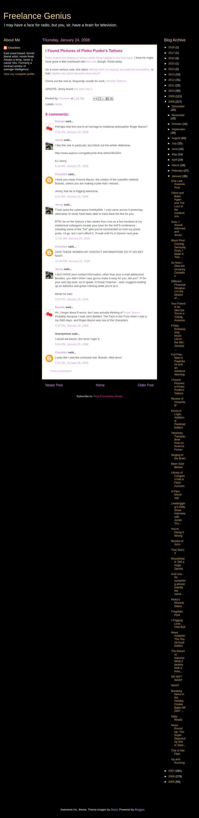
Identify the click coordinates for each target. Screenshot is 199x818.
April (175, 159)
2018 (171, 47)
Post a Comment (61, 371)
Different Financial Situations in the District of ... (178, 290)
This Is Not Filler (177, 752)
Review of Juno (177, 542)
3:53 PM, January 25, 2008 (71, 299)
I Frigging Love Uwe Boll (178, 623)
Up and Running (177, 761)
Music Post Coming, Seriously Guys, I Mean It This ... (178, 249)
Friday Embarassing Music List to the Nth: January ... (178, 337)
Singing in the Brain (178, 456)
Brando (60, 121)
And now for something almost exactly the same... (178, 584)
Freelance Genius (37, 16)
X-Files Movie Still (176, 495)
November (178, 115)
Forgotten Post (177, 613)
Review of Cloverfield (178, 402)
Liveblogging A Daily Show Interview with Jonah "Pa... (178, 513)
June (175, 149)
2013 (171, 74)
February (178, 170)
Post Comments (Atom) (108, 396)
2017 (171, 52)
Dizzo (114, 809)
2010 (171, 90)
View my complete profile (19, 74)
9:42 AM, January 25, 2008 (71, 196)
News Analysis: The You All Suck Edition (178, 639)
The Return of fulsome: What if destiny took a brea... (178, 661)
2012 (171, 79)
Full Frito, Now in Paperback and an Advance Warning (178, 364)
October (177, 123)
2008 (171, 101)
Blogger (139, 809)
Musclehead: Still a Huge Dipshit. (177, 563)
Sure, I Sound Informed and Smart (178, 228)
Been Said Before (177, 465)
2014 (171, 69)
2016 (171, 58)
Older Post (146, 385)
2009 (171, 96)
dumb (58, 104)
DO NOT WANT (176, 678)
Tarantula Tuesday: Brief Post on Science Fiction (178, 441)
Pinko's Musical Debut (177, 603)
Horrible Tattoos (116, 81)
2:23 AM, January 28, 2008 (71, 362)
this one (91, 61)
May (175, 154)
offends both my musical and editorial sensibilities (119, 69)
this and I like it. (83, 89)
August (176, 138)
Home (100, 385)
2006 (171, 776)
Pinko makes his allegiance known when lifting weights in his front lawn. (89, 57)
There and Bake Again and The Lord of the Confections (177, 204)
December (178, 106)
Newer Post (54, 385)
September (179, 129)
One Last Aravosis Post (178, 184)
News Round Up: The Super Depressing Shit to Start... (178, 735)
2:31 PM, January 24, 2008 (71, 132)
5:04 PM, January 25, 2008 (71, 344)
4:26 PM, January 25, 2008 (71, 325)
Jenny (59, 140)
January (177, 176)
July (175, 143)
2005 (171, 781)
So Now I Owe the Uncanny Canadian (178, 269)
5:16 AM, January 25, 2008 (71, 166)
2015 (171, 63)
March (176, 165)
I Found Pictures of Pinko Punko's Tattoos (177, 386)
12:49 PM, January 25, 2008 (72, 261)
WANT (175, 685)
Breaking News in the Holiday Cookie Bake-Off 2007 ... (178, 701)
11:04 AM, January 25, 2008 (72, 238)
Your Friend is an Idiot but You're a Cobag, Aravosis (178, 312)
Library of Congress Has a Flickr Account (178, 479)
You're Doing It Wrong (177, 532)
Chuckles (61, 174)
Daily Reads (176, 718)
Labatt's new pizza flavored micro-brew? (75, 73)
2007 (171, 770)
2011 (171, 85)
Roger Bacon (131, 312)
